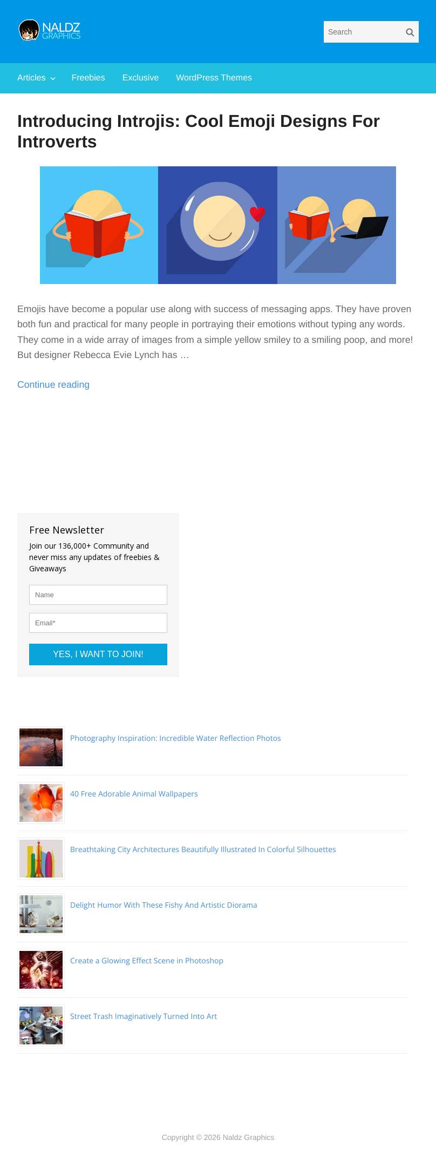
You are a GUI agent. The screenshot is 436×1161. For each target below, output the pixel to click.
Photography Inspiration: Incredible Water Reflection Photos (175, 738)
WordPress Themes (214, 78)
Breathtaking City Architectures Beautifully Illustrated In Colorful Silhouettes (203, 850)
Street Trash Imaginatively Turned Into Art (143, 1016)
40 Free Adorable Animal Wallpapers (134, 794)
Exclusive (140, 78)
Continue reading (53, 384)
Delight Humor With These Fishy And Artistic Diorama (163, 905)
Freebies (88, 78)
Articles (31, 78)
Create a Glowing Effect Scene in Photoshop (146, 961)
